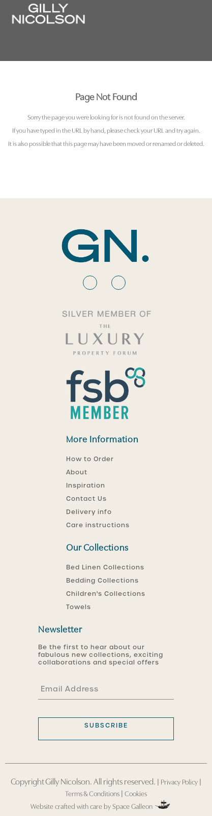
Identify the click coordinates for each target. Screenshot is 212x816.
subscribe (106, 725)
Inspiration (85, 485)
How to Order (90, 459)
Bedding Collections (102, 581)
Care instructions (98, 525)
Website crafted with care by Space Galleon (101, 805)
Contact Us (86, 499)
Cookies (136, 794)
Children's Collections (105, 594)
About (76, 472)
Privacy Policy (179, 783)
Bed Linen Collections (105, 567)
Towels (78, 607)
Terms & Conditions (92, 794)
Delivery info (89, 512)
